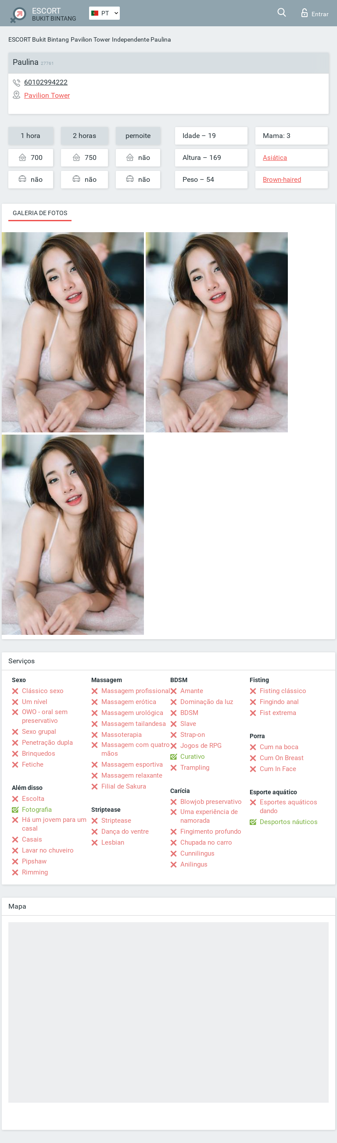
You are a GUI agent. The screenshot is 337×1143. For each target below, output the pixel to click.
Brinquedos (38, 753)
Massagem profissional (135, 691)
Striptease (116, 821)
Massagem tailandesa (133, 724)
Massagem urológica (132, 713)
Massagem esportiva (132, 764)
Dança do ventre (125, 831)
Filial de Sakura (123, 786)
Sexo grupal (39, 732)
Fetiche (32, 764)
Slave (188, 724)
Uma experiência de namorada (209, 816)
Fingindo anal (279, 702)
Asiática (275, 158)
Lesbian (112, 842)
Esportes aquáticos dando (288, 806)
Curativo (192, 757)
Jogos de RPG (201, 746)
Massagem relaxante (131, 775)
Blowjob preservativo (211, 802)
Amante (191, 691)
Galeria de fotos (40, 212)
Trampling (194, 767)
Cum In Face (278, 769)
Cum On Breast (282, 758)
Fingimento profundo (210, 831)
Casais (32, 839)
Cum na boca (279, 747)
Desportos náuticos (289, 822)
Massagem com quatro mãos (135, 749)
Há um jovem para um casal (54, 824)
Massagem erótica (128, 702)
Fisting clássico (283, 691)
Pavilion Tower (90, 39)
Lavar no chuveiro (48, 850)
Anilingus (194, 864)
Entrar (315, 13)
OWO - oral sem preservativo (45, 716)
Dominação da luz (206, 702)
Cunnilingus (197, 853)
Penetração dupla (47, 743)
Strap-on (192, 735)
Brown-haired (282, 180)
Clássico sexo (43, 691)
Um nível (34, 702)
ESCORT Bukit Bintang (38, 39)
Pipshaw (34, 861)
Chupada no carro (206, 842)
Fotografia (37, 810)
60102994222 (46, 82)
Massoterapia (121, 735)
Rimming (35, 872)
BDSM (189, 713)
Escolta (33, 799)
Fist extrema (278, 713)
